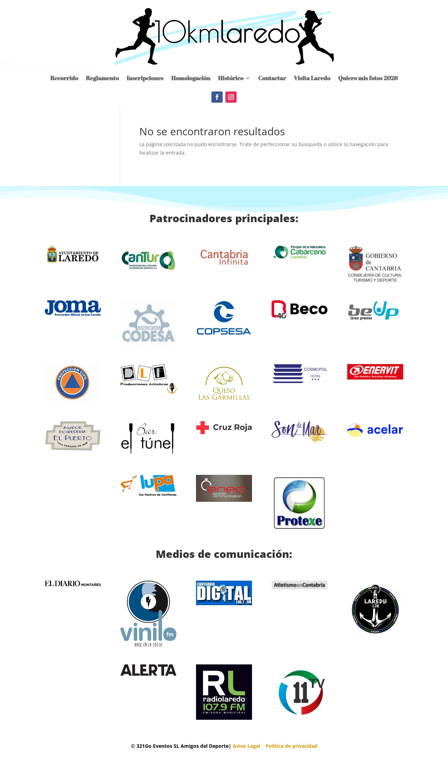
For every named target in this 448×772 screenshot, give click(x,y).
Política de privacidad (291, 746)
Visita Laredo (312, 78)
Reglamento (102, 78)
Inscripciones (145, 78)
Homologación (190, 78)
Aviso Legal (246, 746)
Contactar (272, 78)
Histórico (231, 78)
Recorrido (64, 78)
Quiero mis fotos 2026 (368, 78)
